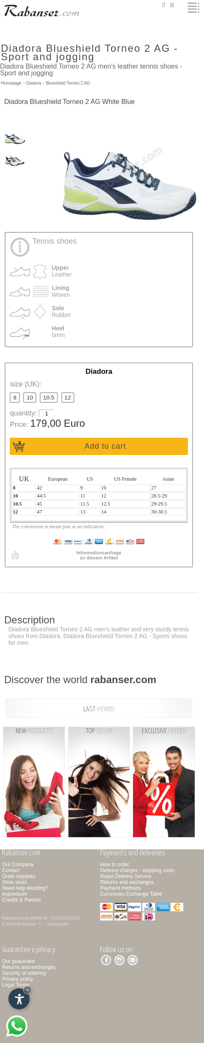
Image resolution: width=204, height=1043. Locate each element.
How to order (114, 864)
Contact (10, 870)
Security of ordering (24, 973)
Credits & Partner (21, 900)
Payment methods (120, 888)
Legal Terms (16, 985)
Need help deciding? (25, 888)
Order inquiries (18, 876)
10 (30, 397)
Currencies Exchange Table (131, 894)
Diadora (33, 83)
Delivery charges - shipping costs (137, 870)
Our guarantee (18, 961)
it (164, 5)
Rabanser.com (15, 918)
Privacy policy (17, 979)
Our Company (18, 864)
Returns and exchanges (127, 882)
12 (68, 397)
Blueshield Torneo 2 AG (68, 83)
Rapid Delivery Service (125, 876)
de (172, 5)
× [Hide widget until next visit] (27, 990)
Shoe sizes (14, 882)
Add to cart (105, 446)
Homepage (11, 83)
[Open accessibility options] (19, 998)
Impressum (14, 894)
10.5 (48, 397)
